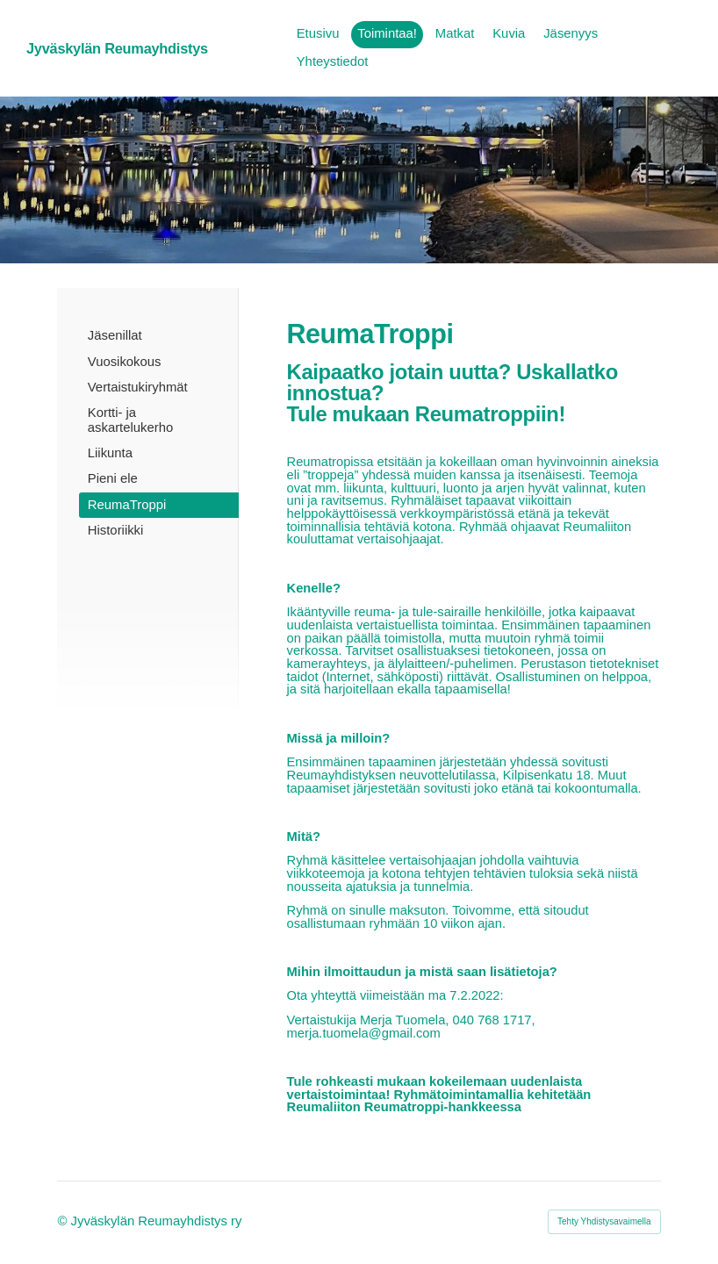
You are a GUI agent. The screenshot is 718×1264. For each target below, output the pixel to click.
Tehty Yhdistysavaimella (604, 1221)
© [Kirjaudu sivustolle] (63, 1221)
